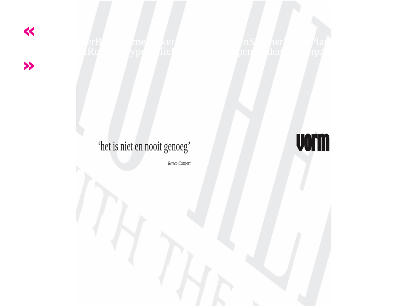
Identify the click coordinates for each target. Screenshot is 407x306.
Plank (322, 41)
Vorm (28, 41)
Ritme (132, 41)
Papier (296, 41)
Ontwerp (301, 51)
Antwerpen (229, 51)
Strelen (234, 41)
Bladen (268, 51)
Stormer (266, 41)
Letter (82, 41)
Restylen (106, 51)
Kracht (54, 41)
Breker (159, 41)
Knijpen (34, 51)
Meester (188, 51)
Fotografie (196, 41)
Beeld (107, 41)
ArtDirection (347, 51)
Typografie (148, 51)
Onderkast (357, 41)
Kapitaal (69, 51)
